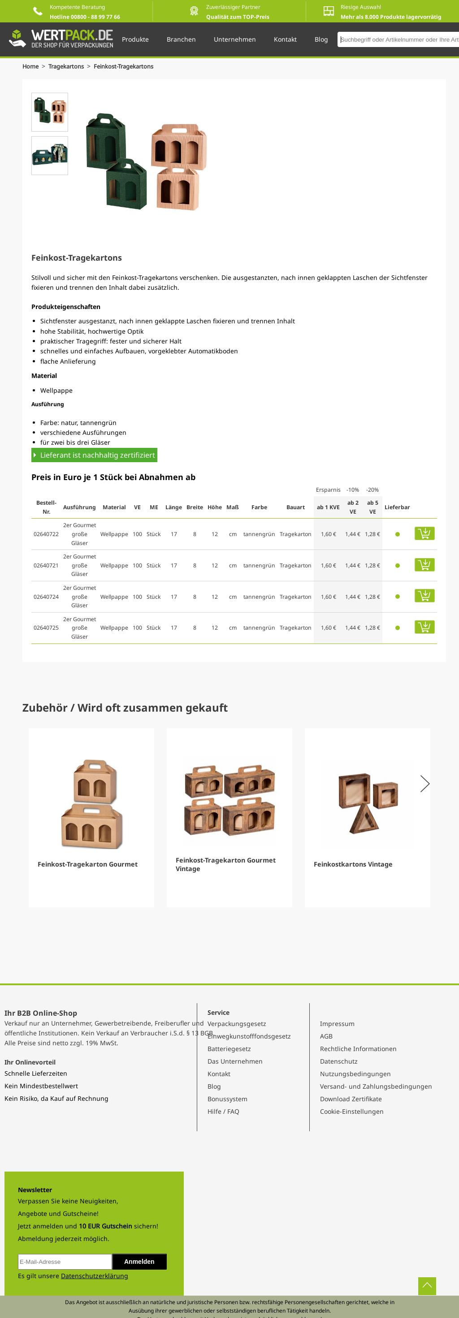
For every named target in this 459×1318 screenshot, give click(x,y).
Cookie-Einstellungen (352, 1111)
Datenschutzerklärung (94, 1275)
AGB (326, 1036)
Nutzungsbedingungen (355, 1073)
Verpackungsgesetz (237, 1023)
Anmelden (139, 1261)
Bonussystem (227, 1099)
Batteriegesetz (229, 1048)
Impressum (337, 1023)
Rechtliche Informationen (358, 1048)
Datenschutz (339, 1061)
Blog (214, 1086)
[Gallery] (229, 817)
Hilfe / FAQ (223, 1111)
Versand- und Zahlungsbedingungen (376, 1086)
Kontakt (219, 1073)
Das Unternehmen (235, 1061)
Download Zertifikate (351, 1099)
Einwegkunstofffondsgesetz (249, 1036)
